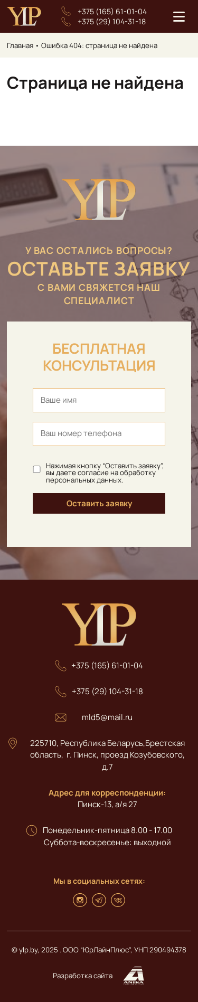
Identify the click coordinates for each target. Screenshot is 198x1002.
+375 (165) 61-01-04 (112, 11)
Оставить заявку (99, 503)
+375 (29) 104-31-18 (112, 21)
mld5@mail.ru (107, 717)
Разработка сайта (99, 976)
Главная (20, 45)
